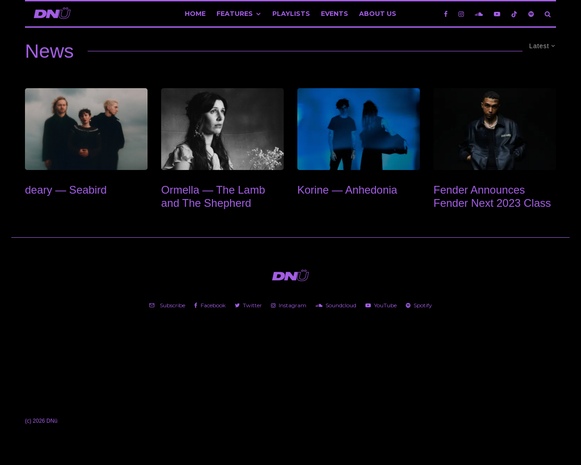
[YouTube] (497, 13)
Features (235, 14)
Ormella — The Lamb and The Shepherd (213, 196)
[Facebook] (445, 13)
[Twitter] (248, 305)
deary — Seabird (66, 190)
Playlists (291, 14)
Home (195, 14)
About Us (377, 14)
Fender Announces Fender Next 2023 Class (492, 196)
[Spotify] (531, 13)
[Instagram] (461, 13)
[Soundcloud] (478, 13)
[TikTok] (514, 13)
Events (334, 14)
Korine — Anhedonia (347, 190)
